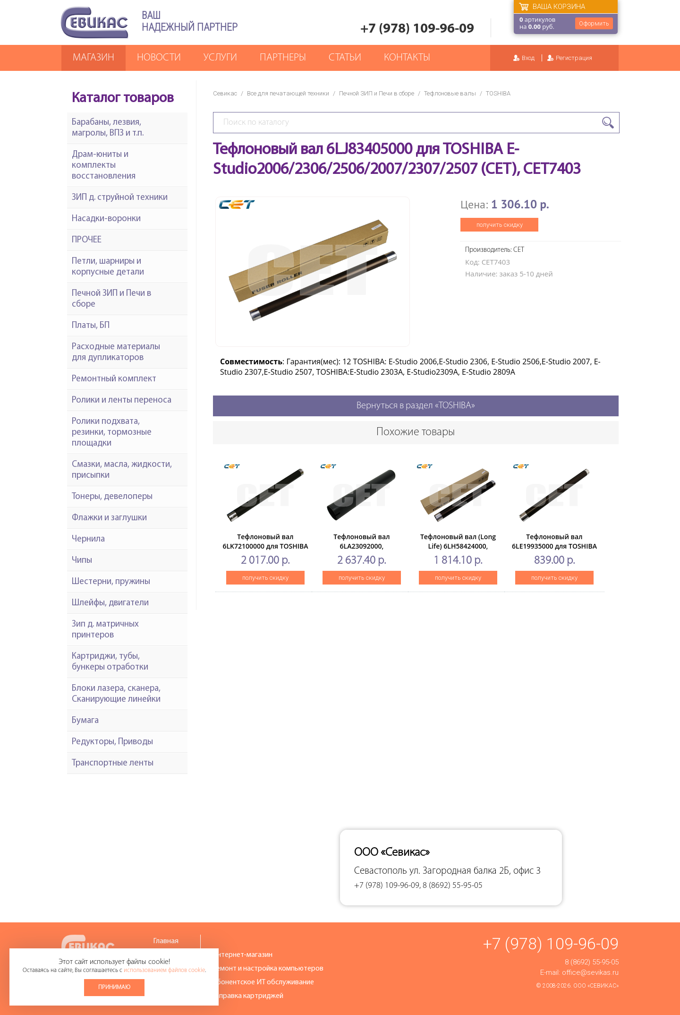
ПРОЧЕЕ (87, 240)
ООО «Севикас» (596, 985)
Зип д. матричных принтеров (105, 630)
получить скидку (499, 224)
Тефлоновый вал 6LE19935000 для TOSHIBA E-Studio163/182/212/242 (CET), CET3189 (554, 550)
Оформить (594, 23)
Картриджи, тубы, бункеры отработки (110, 662)
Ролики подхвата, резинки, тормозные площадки (112, 432)
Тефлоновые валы (450, 93)
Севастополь (380, 871)
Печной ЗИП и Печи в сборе (376, 93)
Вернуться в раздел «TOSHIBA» (416, 406)
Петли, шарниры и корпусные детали (108, 267)
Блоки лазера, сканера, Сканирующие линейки (116, 694)
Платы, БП (91, 325)
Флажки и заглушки (109, 518)
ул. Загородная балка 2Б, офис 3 (475, 871)
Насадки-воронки (106, 219)
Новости (159, 57)
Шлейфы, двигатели (110, 603)
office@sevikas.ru (590, 972)
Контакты (407, 57)
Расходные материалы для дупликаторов (116, 352)
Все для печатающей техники (288, 93)
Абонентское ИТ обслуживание (263, 982)
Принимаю (114, 987)
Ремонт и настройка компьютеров (267, 968)
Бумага (85, 720)
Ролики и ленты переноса (121, 400)
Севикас (225, 93)
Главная (165, 941)
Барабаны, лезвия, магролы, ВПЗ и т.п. (108, 128)
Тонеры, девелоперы (112, 496)
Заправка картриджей (247, 996)
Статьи (345, 57)
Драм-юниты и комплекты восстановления (104, 165)
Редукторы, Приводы (112, 742)
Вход (528, 57)
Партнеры (283, 57)
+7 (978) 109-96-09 (417, 29)
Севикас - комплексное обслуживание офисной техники (94, 22)
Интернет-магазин (242, 955)
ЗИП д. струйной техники (120, 197)
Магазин (93, 57)
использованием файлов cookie (164, 970)
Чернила (88, 539)
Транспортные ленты (112, 763)
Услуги (220, 57)
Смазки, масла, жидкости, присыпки (122, 470)
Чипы (82, 560)
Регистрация (574, 57)
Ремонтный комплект (114, 379)
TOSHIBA (498, 93)
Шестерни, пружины (111, 581)
